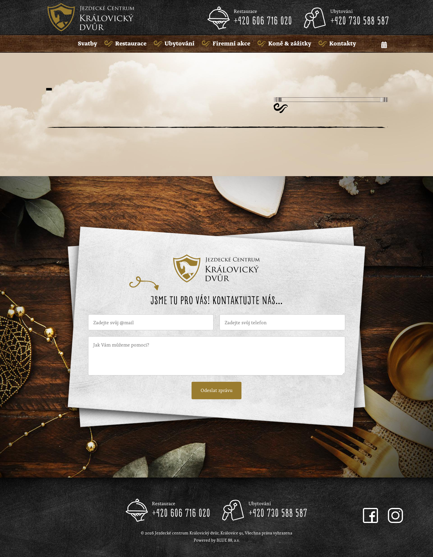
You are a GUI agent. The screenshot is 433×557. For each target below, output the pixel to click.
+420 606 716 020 (263, 21)
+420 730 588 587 (359, 21)
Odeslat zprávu (216, 390)
